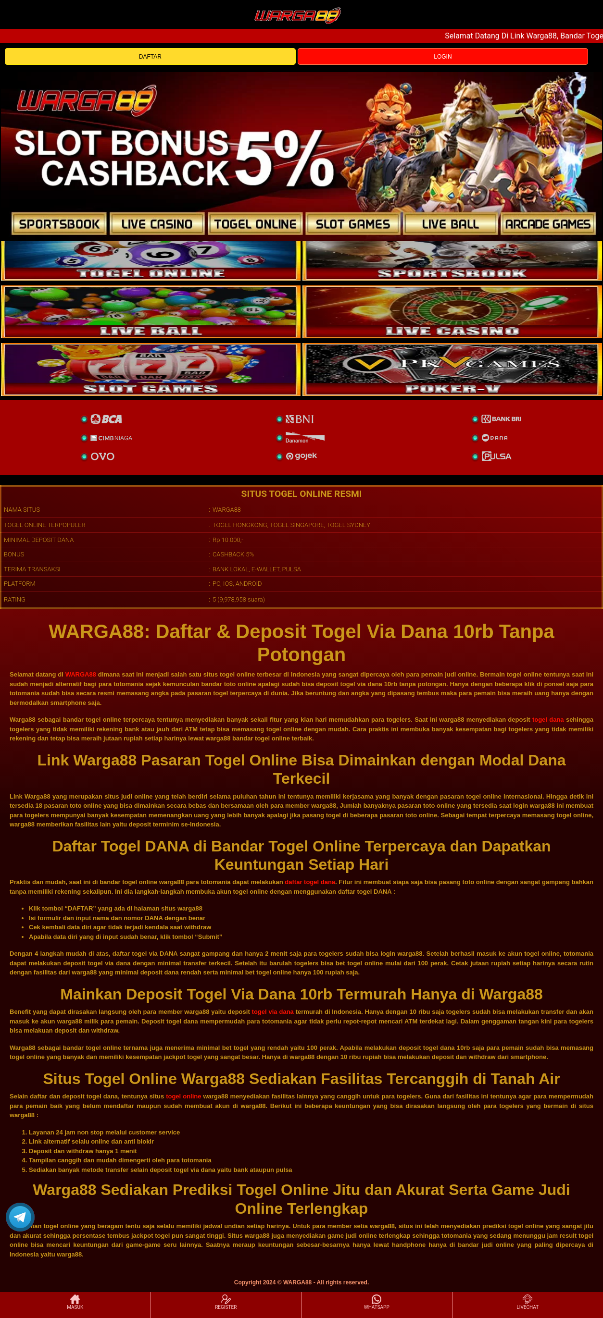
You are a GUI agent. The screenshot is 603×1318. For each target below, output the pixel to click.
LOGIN (443, 56)
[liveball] (452, 369)
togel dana (548, 719)
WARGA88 (80, 674)
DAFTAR (150, 56)
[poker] (151, 369)
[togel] (151, 254)
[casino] (452, 311)
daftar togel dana (310, 882)
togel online (183, 1096)
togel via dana (273, 1011)
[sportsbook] (151, 311)
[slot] (452, 254)
